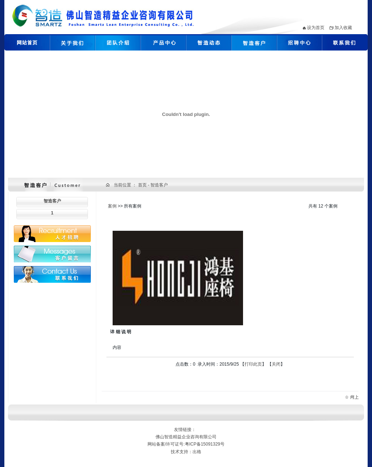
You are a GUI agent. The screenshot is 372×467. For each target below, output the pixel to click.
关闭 (276, 364)
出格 (197, 451)
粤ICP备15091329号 (205, 444)
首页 (143, 185)
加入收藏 (343, 27)
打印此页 (253, 364)
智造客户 (52, 201)
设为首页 (315, 27)
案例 (112, 206)
